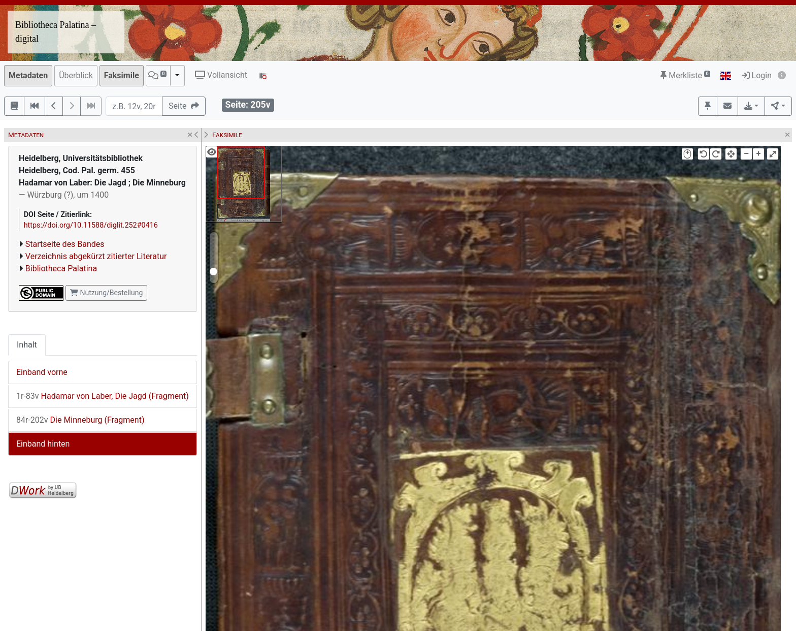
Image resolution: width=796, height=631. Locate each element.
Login (757, 75)
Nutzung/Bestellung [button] (106, 293)
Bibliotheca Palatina (61, 268)
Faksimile (121, 75)
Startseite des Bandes (65, 244)
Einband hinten (43, 444)
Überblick (76, 75)
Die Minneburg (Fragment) (80, 420)
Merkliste (685, 75)
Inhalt (27, 345)
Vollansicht (221, 75)
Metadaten (28, 75)
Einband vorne (42, 372)
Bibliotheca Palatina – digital (55, 32)
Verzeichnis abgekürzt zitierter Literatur (96, 256)
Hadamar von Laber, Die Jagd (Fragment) (102, 396)
